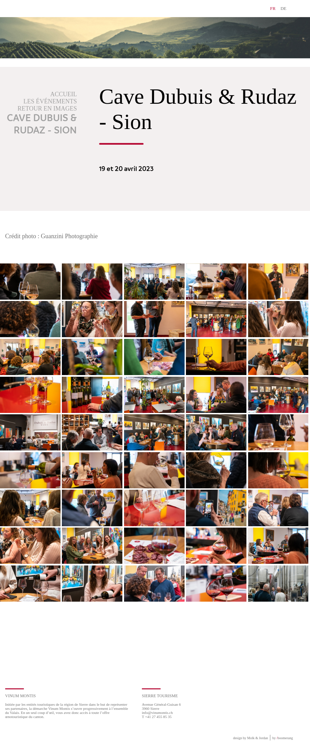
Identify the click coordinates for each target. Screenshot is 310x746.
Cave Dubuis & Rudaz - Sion (42, 124)
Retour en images (47, 108)
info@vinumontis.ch (157, 713)
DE (283, 8)
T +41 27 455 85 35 (157, 717)
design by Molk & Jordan (250, 738)
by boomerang (282, 738)
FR (272, 8)
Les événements (50, 101)
